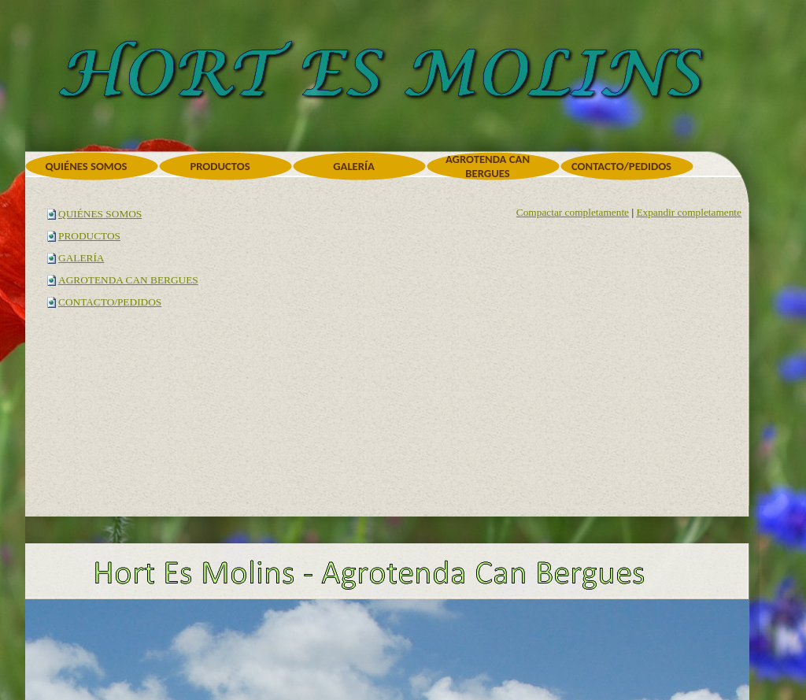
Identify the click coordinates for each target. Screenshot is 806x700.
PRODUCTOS (89, 236)
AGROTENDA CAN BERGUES (128, 280)
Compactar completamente (572, 212)
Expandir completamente (688, 212)
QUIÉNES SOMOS (100, 214)
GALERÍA (81, 258)
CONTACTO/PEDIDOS (109, 302)
